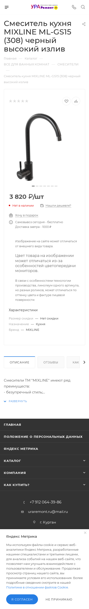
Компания (15, 473)
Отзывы (50, 362)
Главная (12, 424)
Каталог (12, 461)
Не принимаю (59, 599)
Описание (19, 362)
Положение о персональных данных (43, 437)
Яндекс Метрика (21, 449)
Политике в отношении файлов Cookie (37, 587)
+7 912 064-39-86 (45, 502)
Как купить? (17, 485)
